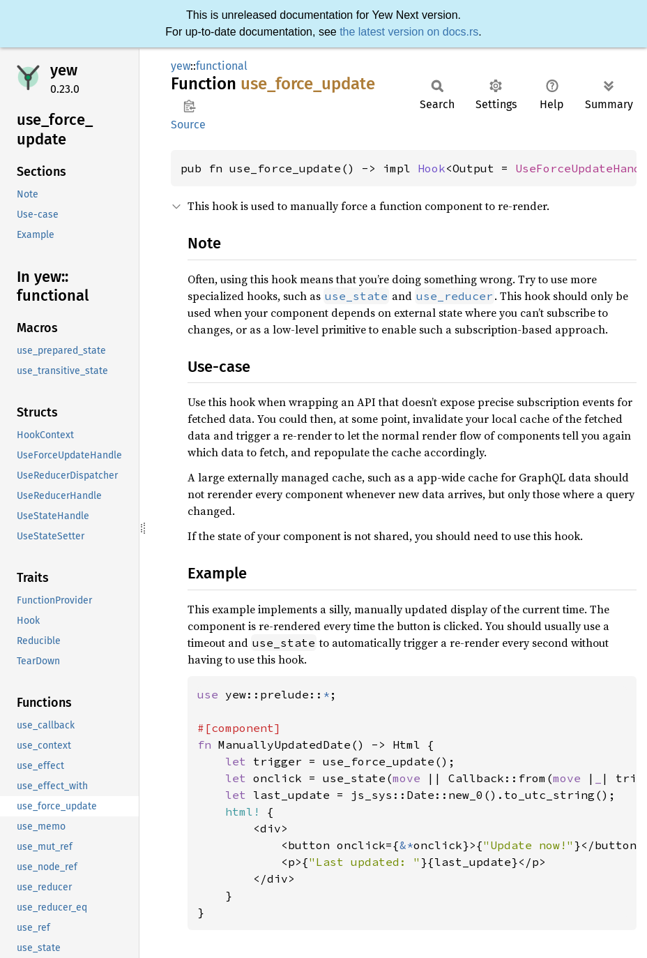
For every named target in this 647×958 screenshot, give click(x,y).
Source (188, 124)
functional (222, 66)
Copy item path (189, 106)
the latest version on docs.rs (409, 32)
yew (63, 70)
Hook (432, 168)
